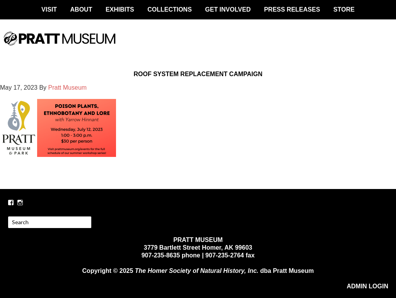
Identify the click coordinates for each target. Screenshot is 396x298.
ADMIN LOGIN (367, 286)
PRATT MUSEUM (198, 45)
